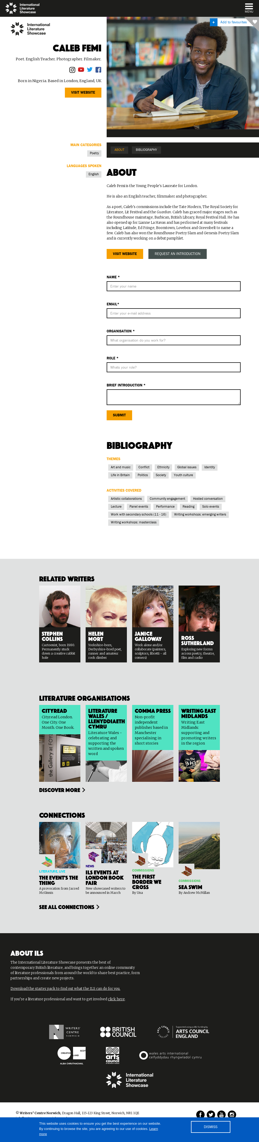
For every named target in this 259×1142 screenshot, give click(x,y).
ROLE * (112, 358)
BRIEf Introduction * (126, 385)
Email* (113, 304)
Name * (113, 277)
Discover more (59, 789)
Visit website (83, 92)
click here (116, 999)
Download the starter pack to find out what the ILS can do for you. (65, 988)
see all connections (66, 906)
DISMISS (210, 1127)
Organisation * (121, 331)
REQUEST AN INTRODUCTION (177, 254)
